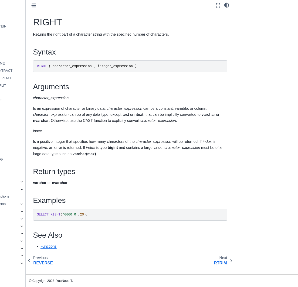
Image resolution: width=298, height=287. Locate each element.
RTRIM (22, 122)
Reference (13, 255)
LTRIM (22, 41)
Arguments (247, 21)
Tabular (19, 189)
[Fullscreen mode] (218, 5)
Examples (246, 33)
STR (20, 145)
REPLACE (25, 93)
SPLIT (22, 137)
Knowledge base (18, 263)
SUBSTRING (27, 159)
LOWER (23, 33)
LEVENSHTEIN (29, 26)
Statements (18, 219)
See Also (245, 40)
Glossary (12, 270)
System (19, 182)
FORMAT (24, 4)
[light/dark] (226, 5)
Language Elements (25, 204)
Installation (14, 241)
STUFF (22, 152)
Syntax (244, 14)
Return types (248, 27)
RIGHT (22, 115)
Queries (15, 211)
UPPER (23, 174)
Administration (16, 248)
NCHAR (23, 48)
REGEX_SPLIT (28, 85)
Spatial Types (20, 233)
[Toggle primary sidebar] (67, 5)
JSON (14, 226)
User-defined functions (26, 196)
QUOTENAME (28, 63)
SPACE (22, 130)
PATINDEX (25, 56)
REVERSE (25, 107)
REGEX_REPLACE (32, 78)
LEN (20, 19)
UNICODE (25, 167)
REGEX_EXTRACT (32, 70)
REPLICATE (26, 100)
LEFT (21, 11)
